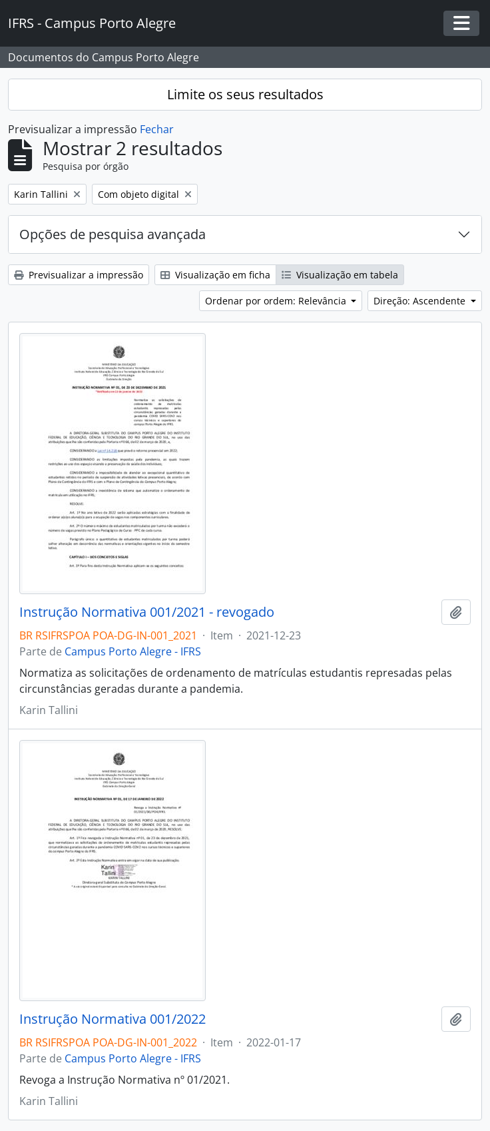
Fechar (157, 129)
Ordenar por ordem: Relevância (277, 300)
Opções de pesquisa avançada (112, 234)
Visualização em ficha (215, 274)
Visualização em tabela (340, 274)
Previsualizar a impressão (78, 274)
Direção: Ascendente (420, 300)
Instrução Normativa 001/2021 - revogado (146, 612)
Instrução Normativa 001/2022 (112, 1019)
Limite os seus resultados (245, 94)
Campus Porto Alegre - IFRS (133, 651)
